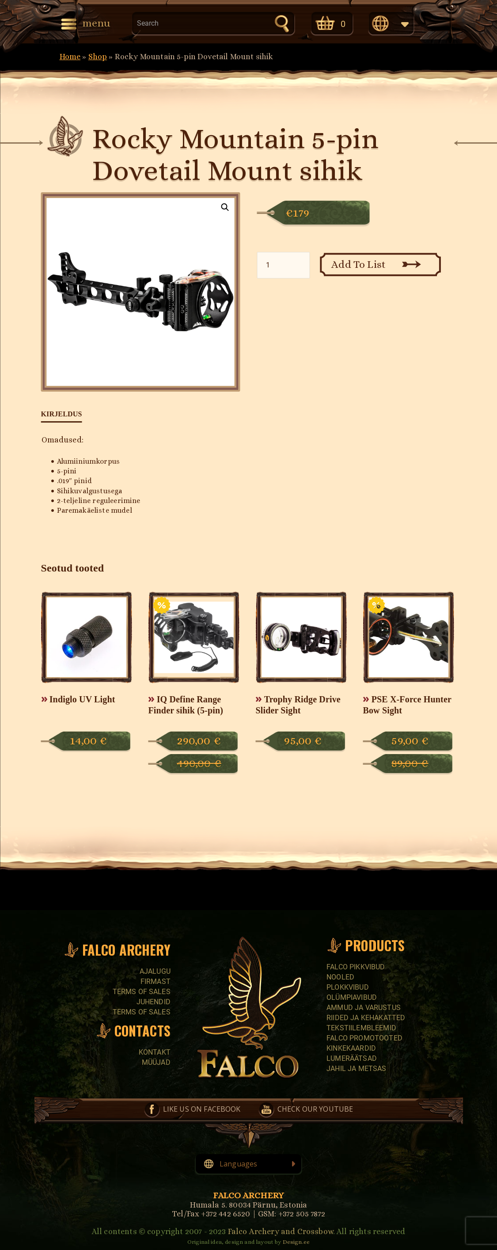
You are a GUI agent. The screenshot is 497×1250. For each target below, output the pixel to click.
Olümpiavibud (351, 997)
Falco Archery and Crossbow (280, 1231)
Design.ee (296, 1242)
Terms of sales (142, 991)
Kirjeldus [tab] (61, 414)
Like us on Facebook (202, 1109)
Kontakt (155, 1052)
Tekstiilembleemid (361, 1028)
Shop (97, 56)
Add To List (358, 264)
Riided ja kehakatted (365, 1018)
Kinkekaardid (351, 1048)
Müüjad (156, 1062)
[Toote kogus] (283, 265)
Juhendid (154, 1002)
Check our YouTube (315, 1109)
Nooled (340, 977)
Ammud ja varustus (363, 1007)
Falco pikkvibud (355, 967)
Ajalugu (155, 971)
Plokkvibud (347, 987)
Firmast (155, 981)
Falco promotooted (364, 1038)
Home (70, 56)
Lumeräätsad (351, 1058)
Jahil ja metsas (356, 1068)
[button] (225, 207)
